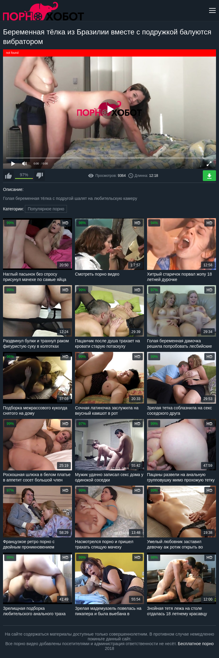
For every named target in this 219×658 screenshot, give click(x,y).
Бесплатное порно (196, 643)
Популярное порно (46, 208)
